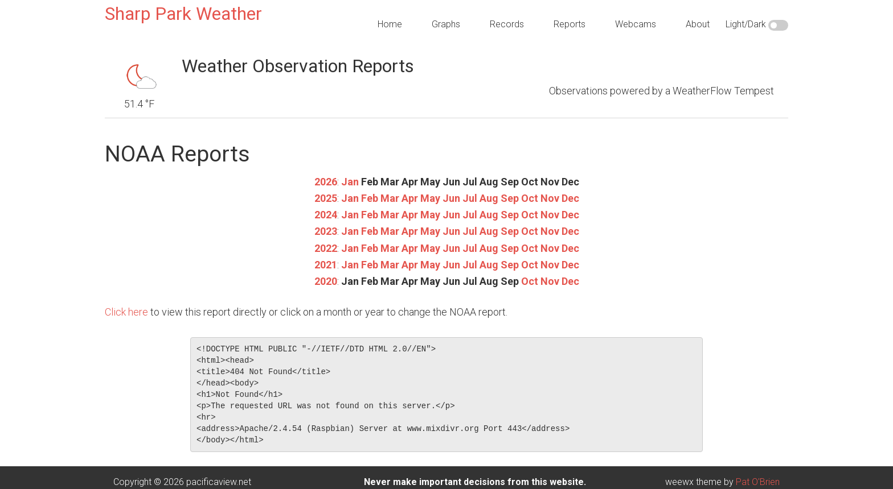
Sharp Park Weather (183, 13)
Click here (126, 312)
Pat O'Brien (758, 481)
